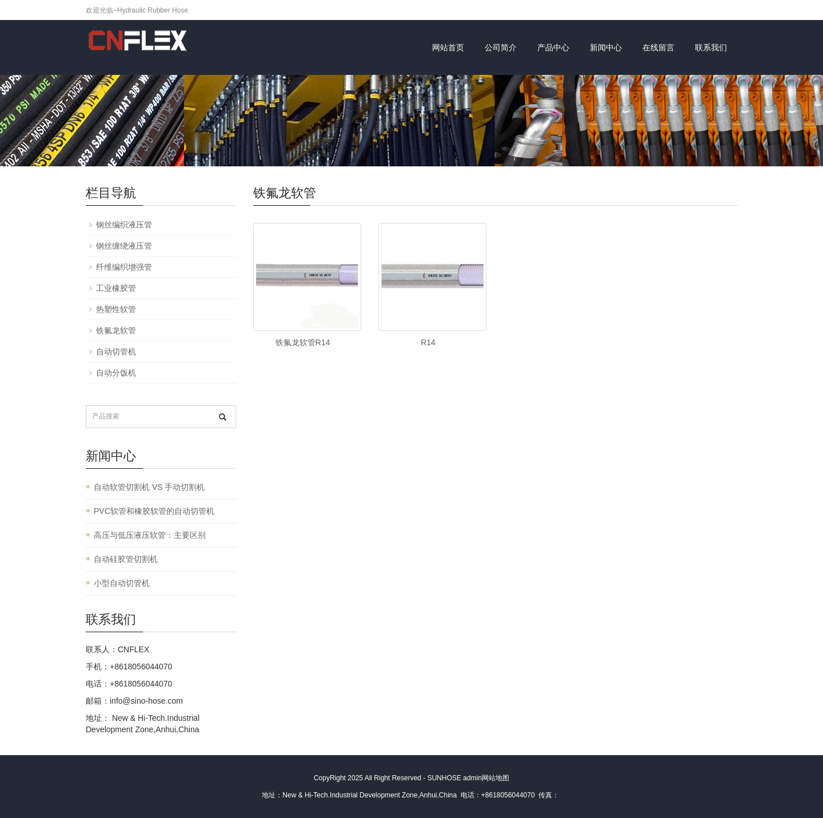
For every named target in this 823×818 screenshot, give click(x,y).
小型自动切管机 (122, 583)
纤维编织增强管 (124, 267)
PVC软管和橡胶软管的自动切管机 (154, 511)
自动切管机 (116, 351)
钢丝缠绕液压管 (124, 245)
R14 (428, 342)
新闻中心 (606, 47)
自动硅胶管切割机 (126, 559)
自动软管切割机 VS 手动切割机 (149, 487)
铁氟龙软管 (116, 330)
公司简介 (501, 47)
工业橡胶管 (116, 288)
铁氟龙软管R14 (302, 342)
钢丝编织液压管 (124, 224)
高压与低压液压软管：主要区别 (150, 535)
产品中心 (553, 47)
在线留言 (658, 47)
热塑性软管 (116, 309)
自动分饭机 (116, 372)
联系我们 (711, 47)
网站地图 (495, 778)
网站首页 (448, 47)
